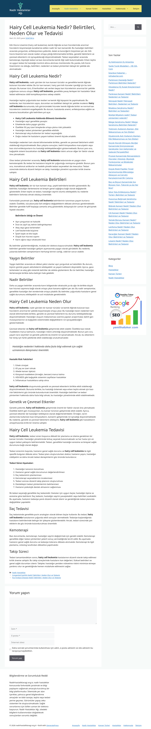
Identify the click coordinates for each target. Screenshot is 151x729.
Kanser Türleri (91, 8)
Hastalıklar (106, 8)
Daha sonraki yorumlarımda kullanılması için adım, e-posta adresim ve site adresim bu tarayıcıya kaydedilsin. (52, 649)
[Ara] (138, 27)
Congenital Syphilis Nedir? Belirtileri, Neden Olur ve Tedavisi (36, 575)
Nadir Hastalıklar (74, 8)
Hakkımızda (123, 8)
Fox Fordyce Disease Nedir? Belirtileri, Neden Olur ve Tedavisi (36, 578)
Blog (111, 265)
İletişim (136, 8)
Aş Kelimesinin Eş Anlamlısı (121, 62)
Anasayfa (56, 8)
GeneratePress (52, 725)
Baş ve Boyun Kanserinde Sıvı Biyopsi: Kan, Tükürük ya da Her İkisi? (123, 185)
